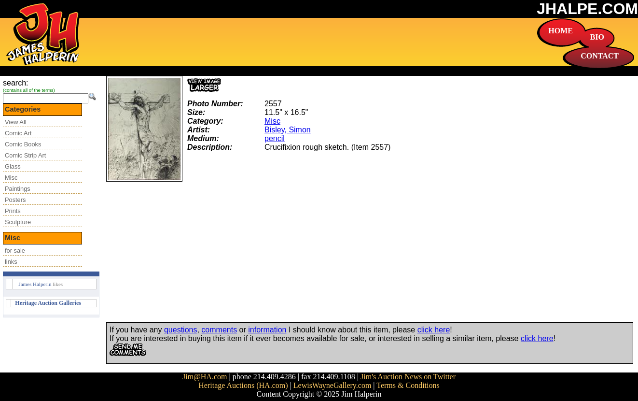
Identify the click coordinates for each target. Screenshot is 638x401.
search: (15, 83)
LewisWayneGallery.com (332, 385)
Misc (11, 177)
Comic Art (18, 133)
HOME (560, 31)
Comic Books (23, 144)
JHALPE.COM (587, 8)
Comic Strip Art (25, 155)
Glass (13, 166)
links (11, 261)
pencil (274, 138)
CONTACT (600, 56)
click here (433, 330)
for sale (15, 250)
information (267, 330)
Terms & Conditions (407, 385)
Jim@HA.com (204, 376)
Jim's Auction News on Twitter (408, 376)
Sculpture (18, 222)
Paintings (17, 188)
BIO (597, 37)
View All (16, 122)
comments (219, 330)
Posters (15, 199)
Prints (13, 211)
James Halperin (34, 284)
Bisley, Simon (287, 130)
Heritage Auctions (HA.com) (243, 385)
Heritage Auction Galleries (48, 303)
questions (180, 330)
